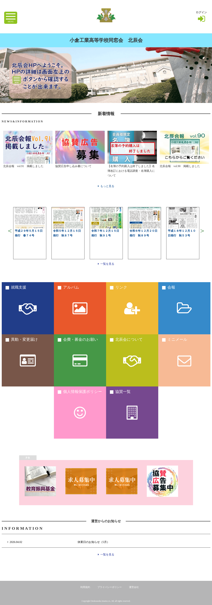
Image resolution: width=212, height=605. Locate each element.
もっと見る (106, 186)
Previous (9, 230)
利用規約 (85, 587)
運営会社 (134, 587)
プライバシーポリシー (109, 587)
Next (202, 230)
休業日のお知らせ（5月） (94, 542)
